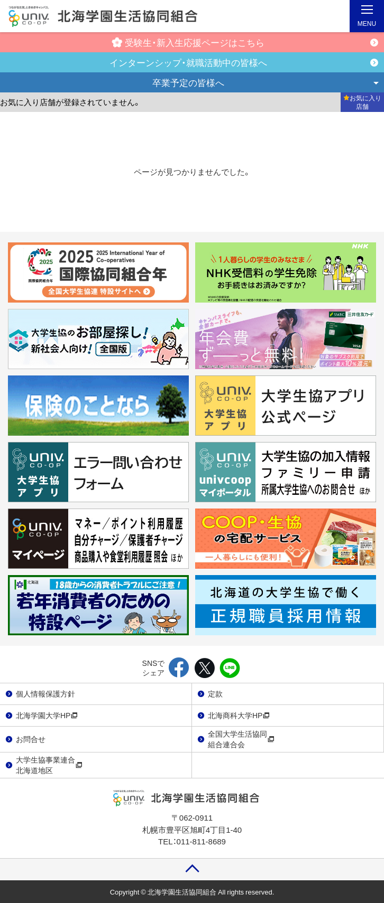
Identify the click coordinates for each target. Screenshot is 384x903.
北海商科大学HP (239, 715)
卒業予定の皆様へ (188, 82)
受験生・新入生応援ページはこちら (188, 42)
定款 (215, 693)
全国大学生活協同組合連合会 (241, 738)
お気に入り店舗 (362, 102)
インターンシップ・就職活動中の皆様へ (188, 62)
